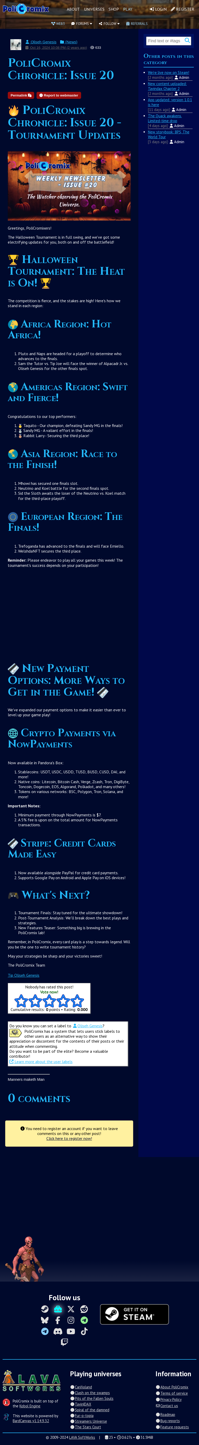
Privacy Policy (168, 1399)
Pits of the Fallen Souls (91, 1398)
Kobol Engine (29, 1405)
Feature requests (172, 1427)
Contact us (166, 1405)
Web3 (58, 23)
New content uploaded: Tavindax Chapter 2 (167, 86)
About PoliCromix (171, 1387)
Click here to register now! (69, 1138)
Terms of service (171, 1393)
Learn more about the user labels (41, 1061)
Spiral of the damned (89, 1409)
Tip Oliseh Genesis (23, 975)
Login (158, 9)
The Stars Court (85, 1427)
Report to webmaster (58, 95)
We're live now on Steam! (168, 72)
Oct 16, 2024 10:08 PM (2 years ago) (56, 48)
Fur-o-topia (81, 1415)
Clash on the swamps (90, 1392)
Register (182, 9)
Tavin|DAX (80, 1404)
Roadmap (165, 1414)
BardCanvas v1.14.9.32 (31, 1420)
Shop (114, 9)
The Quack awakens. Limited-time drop (165, 118)
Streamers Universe (88, 1421)
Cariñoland (81, 1387)
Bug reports (167, 1420)
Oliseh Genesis (40, 42)
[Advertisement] (69, 617)
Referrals (137, 23)
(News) (68, 42)
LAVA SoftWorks (82, 1437)
